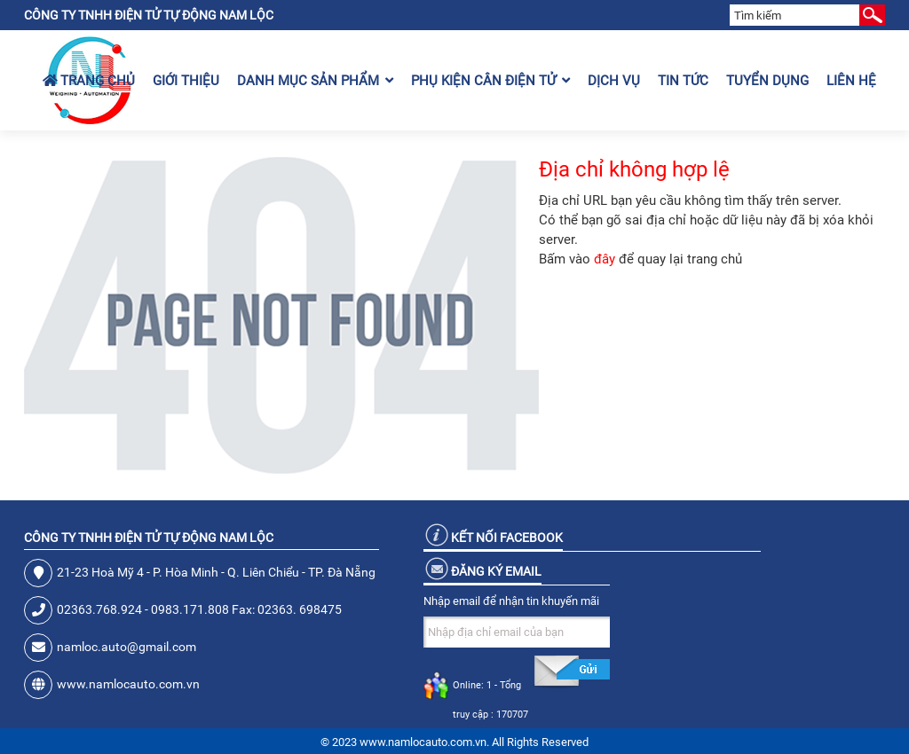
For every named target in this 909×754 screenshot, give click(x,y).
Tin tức (683, 81)
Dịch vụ (614, 81)
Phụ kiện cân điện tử (490, 81)
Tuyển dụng (767, 81)
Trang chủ (89, 81)
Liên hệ (851, 81)
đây (604, 259)
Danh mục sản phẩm (315, 81)
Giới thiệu (186, 81)
